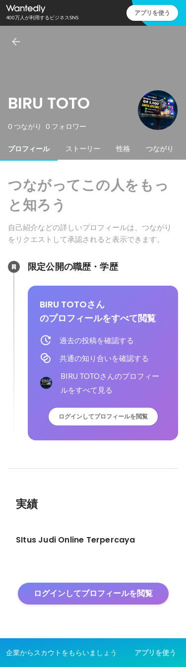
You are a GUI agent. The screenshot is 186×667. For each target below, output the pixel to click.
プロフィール (29, 149)
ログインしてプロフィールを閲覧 (103, 416)
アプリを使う (152, 12)
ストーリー (82, 149)
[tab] (29, 149)
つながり (160, 149)
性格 (123, 149)
